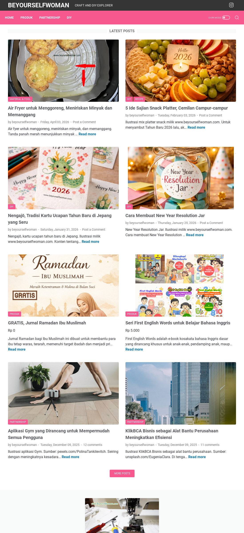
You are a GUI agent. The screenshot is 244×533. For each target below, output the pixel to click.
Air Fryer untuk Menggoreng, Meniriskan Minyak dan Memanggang (36, 96)
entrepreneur (187, 277)
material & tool (217, 285)
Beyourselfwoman (38, 5)
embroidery (226, 269)
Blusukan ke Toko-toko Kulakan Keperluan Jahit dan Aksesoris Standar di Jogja (205, 115)
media (183, 293)
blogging (184, 269)
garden (183, 285)
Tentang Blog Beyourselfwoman (206, 215)
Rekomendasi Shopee (198, 245)
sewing (197, 301)
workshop (214, 301)
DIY (72, 17)
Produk (30, 17)
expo (219, 277)
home (197, 285)
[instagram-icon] (233, 5)
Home (12, 17)
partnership (52, 17)
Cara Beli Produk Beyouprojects (205, 222)
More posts (84, 445)
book (199, 269)
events (206, 277)
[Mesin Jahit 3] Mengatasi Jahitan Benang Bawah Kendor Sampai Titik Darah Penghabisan (206, 79)
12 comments (60, 406)
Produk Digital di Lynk (198, 230)
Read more (65, 133)
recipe (183, 301)
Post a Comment (19, 115)
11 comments (139, 406)
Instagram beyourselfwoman (203, 237)
